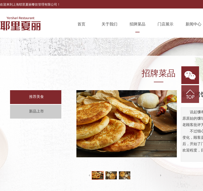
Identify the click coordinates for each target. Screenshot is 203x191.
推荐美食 (36, 97)
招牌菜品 (137, 24)
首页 (81, 24)
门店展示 (165, 24)
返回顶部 (190, 94)
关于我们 (109, 24)
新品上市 (36, 111)
